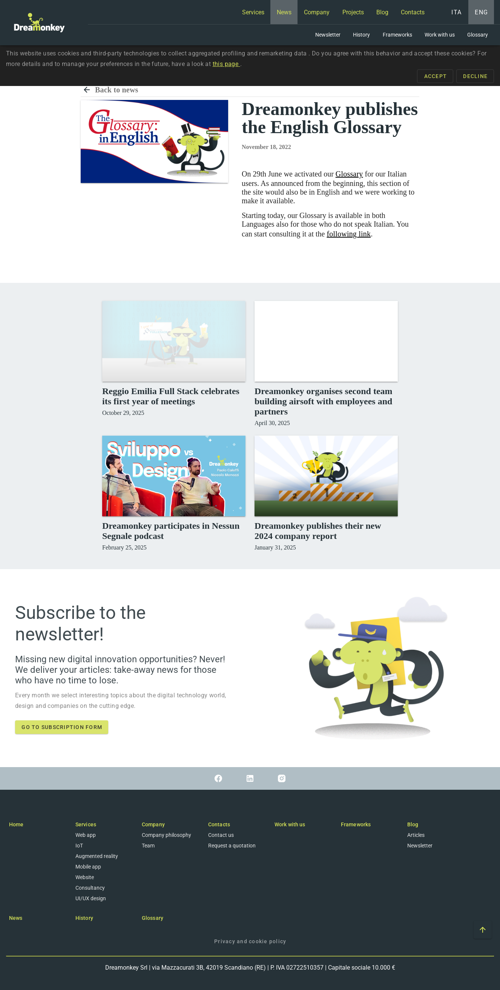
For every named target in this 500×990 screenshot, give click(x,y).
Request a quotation (232, 846)
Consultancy (90, 888)
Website (84, 877)
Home (16, 824)
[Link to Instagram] (281, 778)
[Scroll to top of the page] (483, 930)
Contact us (221, 835)
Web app (85, 835)
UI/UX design (90, 898)
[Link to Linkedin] (250, 778)
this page (226, 64)
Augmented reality (96, 856)
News (15, 918)
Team (148, 846)
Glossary (349, 174)
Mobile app (88, 867)
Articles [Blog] (416, 835)
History (84, 918)
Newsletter (420, 846)
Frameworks (356, 824)
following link (349, 234)
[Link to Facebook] (218, 778)
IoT (79, 846)
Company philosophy (166, 835)
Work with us (290, 824)
